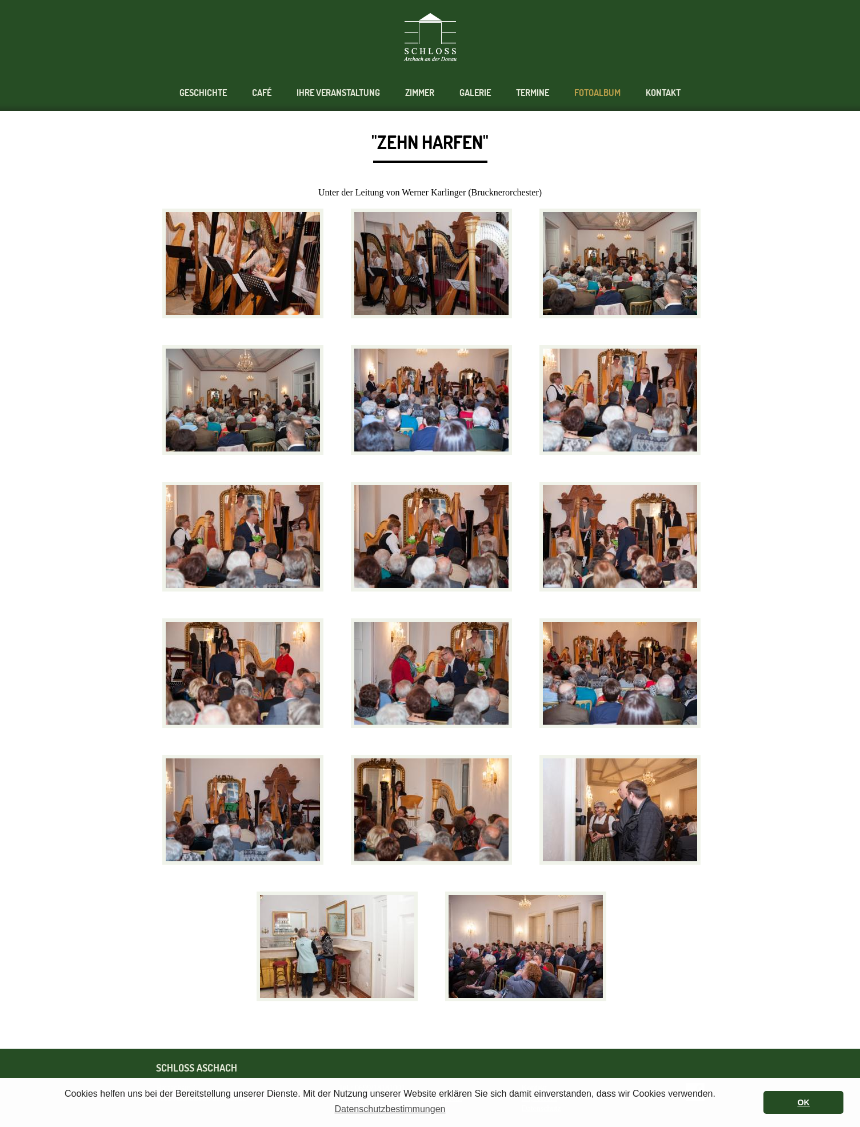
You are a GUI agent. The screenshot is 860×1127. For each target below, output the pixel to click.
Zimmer (419, 92)
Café (261, 92)
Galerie (475, 92)
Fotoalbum (597, 92)
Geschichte (203, 92)
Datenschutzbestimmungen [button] (390, 1109)
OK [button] (803, 1102)
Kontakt (663, 92)
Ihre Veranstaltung (338, 92)
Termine (532, 92)
